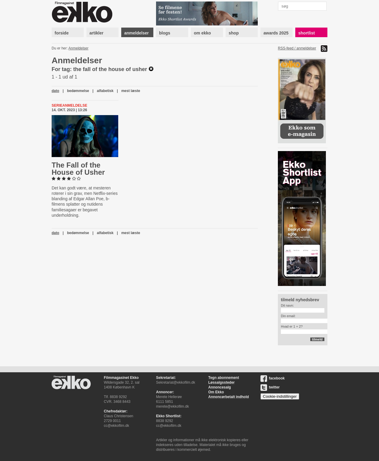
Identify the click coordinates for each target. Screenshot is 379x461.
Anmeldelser (78, 48)
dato (55, 91)
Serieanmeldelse (69, 105)
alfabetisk (105, 91)
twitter (270, 387)
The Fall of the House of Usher (78, 168)
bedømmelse (78, 91)
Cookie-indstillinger (280, 396)
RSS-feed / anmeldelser (297, 48)
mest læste (130, 91)
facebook (272, 378)
